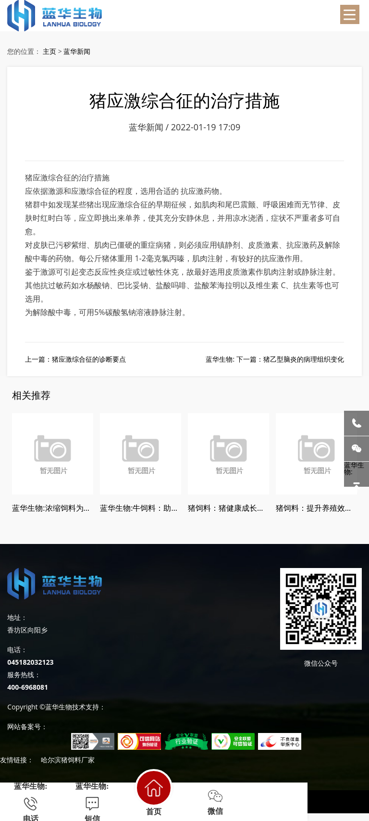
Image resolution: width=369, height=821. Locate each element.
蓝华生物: (356, 474)
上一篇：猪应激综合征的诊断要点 (75, 359)
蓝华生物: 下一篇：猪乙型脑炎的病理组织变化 (275, 359)
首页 (153, 792)
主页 (49, 51)
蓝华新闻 (76, 51)
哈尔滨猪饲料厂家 (68, 759)
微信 (215, 802)
